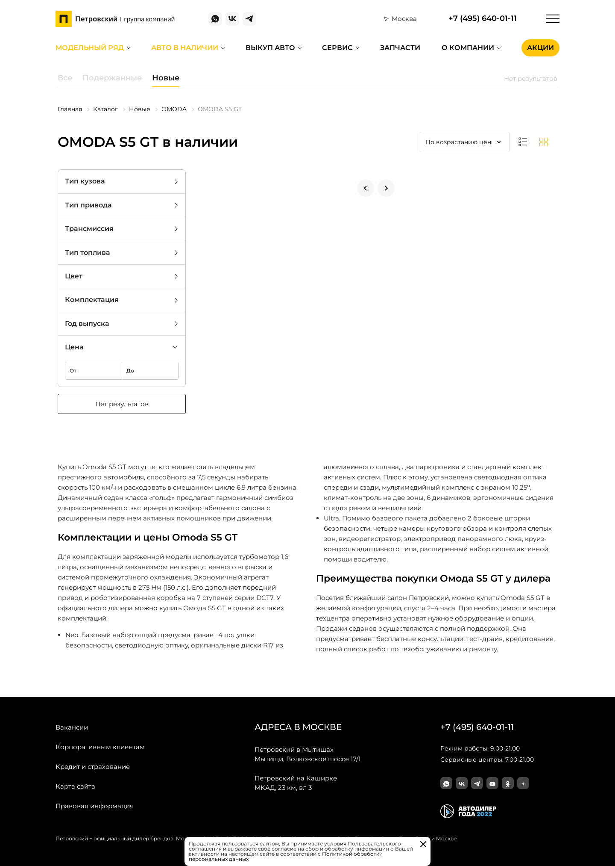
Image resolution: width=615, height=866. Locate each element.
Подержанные (112, 78)
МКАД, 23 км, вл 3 (296, 783)
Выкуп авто (270, 48)
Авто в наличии (184, 48)
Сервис (337, 48)
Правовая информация (95, 806)
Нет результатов (122, 404)
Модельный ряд (90, 48)
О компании (468, 48)
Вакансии (72, 727)
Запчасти (400, 48)
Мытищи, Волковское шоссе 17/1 (307, 754)
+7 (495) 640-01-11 (482, 18)
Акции (540, 48)
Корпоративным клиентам (100, 747)
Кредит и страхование (93, 767)
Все (65, 78)
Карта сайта (75, 786)
